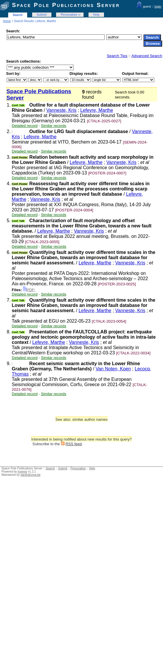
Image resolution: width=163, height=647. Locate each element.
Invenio (22, 471)
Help (96, 14)
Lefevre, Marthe (96, 110)
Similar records (53, 125)
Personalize (69, 14)
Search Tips (117, 56)
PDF (28, 290)
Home (7, 21)
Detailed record (24, 125)
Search (17, 15)
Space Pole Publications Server (66, 5)
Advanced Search (146, 56)
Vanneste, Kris (61, 110)
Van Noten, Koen (113, 368)
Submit (42, 14)
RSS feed (73, 444)
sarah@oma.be (30, 474)
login (158, 6)
